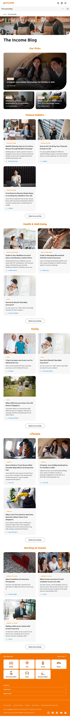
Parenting (10, 371)
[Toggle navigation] (65, 3)
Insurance (6, 685)
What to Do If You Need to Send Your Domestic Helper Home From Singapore (50, 102)
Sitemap (27, 705)
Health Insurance (12, 270)
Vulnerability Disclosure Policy (49, 705)
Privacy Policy (7, 705)
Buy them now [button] (8, 656)
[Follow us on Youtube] (61, 713)
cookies (10, 709)
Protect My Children (13, 313)
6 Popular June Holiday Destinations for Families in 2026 (30, 82)
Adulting (45, 161)
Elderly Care (46, 270)
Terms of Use (35, 705)
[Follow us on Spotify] (65, 713)
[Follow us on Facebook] (53, 713)
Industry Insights (12, 594)
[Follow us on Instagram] (48, 713)
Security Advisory (18, 705)
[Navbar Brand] (9, 3)
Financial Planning (13, 161)
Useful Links (7, 689)
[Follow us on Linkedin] (57, 713)
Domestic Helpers (12, 106)
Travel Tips (12, 85)
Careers (45, 594)
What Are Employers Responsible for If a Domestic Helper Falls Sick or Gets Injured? (17, 102)
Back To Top (61, 656)
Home (5, 14)
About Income (8, 693)
